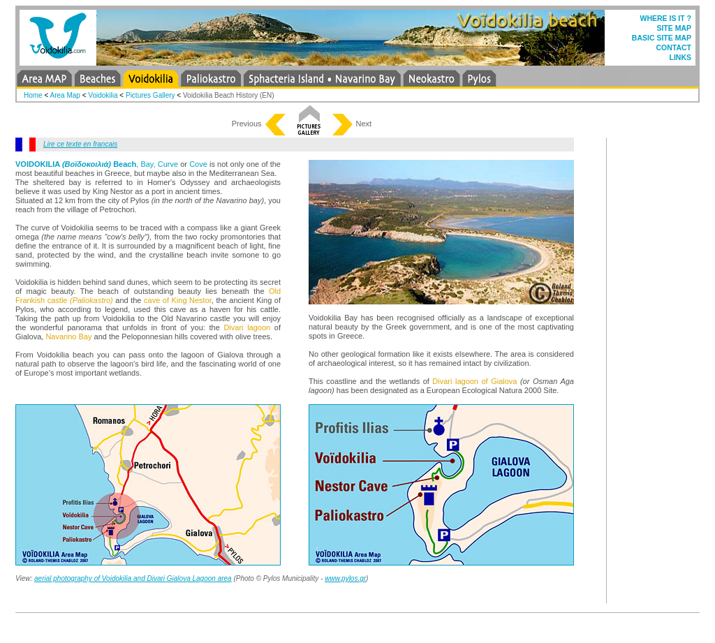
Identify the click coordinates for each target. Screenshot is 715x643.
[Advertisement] (658, 347)
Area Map (65, 95)
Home (33, 95)
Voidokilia (103, 95)
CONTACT (673, 47)
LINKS (681, 57)
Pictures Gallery (150, 95)
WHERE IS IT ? (666, 18)
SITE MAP (673, 28)
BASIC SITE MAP (661, 38)
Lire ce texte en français (80, 144)
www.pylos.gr (345, 578)
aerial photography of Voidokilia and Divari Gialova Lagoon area (133, 578)
